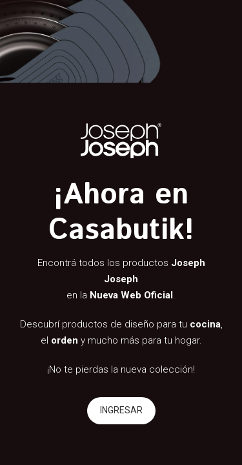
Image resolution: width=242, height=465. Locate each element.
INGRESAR (121, 410)
